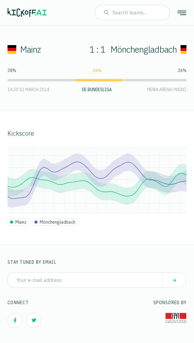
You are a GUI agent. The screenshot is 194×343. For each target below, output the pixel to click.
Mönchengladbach (149, 49)
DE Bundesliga (97, 89)
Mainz (24, 49)
